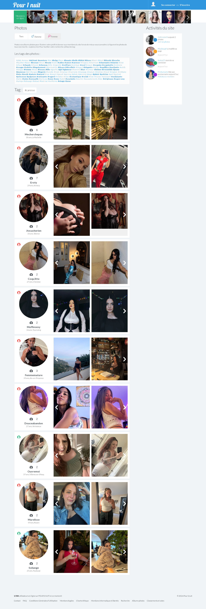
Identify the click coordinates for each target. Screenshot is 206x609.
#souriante (70, 79)
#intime (97, 69)
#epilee (96, 67)
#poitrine (104, 74)
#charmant (93, 62)
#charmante (104, 62)
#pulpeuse (31, 76)
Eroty (33, 182)
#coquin (89, 65)
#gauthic (54, 69)
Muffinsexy (33, 326)
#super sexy (119, 79)
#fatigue (19, 69)
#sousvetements (90, 79)
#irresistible (107, 69)
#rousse (97, 76)
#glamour (67, 69)
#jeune (116, 69)
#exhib (122, 67)
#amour (25, 60)
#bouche (116, 60)
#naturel (40, 74)
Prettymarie (163, 72)
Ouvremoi (34, 471)
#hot (83, 69)
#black (94, 60)
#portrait (117, 74)
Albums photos (138, 601)
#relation (59, 76)
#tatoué (36, 81)
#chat (121, 62)
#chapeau (84, 62)
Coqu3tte (33, 278)
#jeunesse (20, 72)
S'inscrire (185, 5)
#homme (76, 69)
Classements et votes (155, 601)
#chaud (19, 65)
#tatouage (27, 81)
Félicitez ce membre (166, 76)
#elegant (79, 67)
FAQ (25, 601)
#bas (50, 60)
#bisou (88, 60)
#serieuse (43, 79)
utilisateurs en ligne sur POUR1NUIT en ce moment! (38, 596)
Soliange (34, 567)
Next (188, 16)
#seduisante (116, 76)
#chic (50, 65)
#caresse (76, 62)
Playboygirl (162, 49)
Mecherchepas (33, 134)
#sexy (56, 79)
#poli (111, 74)
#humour (90, 69)
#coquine (97, 65)
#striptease (108, 79)
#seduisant (106, 76)
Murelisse (34, 519)
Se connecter (168, 5)
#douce (61, 67)
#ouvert (53, 74)
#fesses (41, 69)
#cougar (20, 67)
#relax (66, 76)
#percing (67, 74)
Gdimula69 (163, 37)
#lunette (49, 72)
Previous (30, 16)
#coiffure (66, 65)
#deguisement (39, 67)
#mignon (113, 72)
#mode (25, 74)
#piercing (82, 74)
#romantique (75, 76)
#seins (25, 79)
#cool (82, 65)
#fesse (34, 69)
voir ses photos (164, 42)
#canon (68, 62)
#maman (64, 72)
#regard (51, 76)
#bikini (81, 60)
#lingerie (42, 72)
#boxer (27, 62)
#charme (114, 62)
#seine (19, 79)
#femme (27, 69)
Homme (36, 36)
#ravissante (42, 76)
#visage (61, 81)
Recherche (125, 601)
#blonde (107, 60)
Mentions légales (67, 601)
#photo (75, 74)
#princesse (21, 76)
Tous (21, 36)
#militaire (122, 72)
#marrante (73, 72)
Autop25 (161, 60)
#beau (60, 60)
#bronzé (34, 62)
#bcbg (55, 60)
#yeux (68, 81)
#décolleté (70, 67)
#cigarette (57, 65)
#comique (75, 65)
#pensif (60, 74)
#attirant (33, 60)
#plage (89, 74)
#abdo (18, 60)
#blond (100, 60)
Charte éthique (82, 601)
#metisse (99, 72)
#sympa (19, 81)
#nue (47, 74)
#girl (60, 69)
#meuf (106, 72)
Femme (53, 36)
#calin (54, 62)
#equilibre (104, 67)
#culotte (28, 67)
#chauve (34, 65)
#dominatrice (51, 67)
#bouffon (20, 62)
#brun (41, 62)
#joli (28, 72)
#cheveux (43, 65)
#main (56, 72)
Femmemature (33, 375)
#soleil (62, 79)
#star (100, 79)
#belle (75, 60)
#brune (48, 62)
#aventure (42, 60)
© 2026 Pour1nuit (184, 596)
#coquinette (107, 65)
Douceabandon (33, 423)
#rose (91, 76)
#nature (32, 74)
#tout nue (44, 81)
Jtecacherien (33, 230)
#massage (82, 72)
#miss (18, 74)
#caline (61, 62)
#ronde (85, 76)
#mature (91, 72)
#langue (33, 72)
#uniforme (52, 81)
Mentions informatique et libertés (105, 601)
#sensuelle (33, 79)
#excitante (114, 67)
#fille (48, 69)
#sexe (50, 79)
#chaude (27, 65)
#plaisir (96, 74)
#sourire (79, 79)
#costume (118, 65)
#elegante (88, 67)
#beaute (67, 60)
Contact (17, 601)
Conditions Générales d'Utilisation (43, 601)
